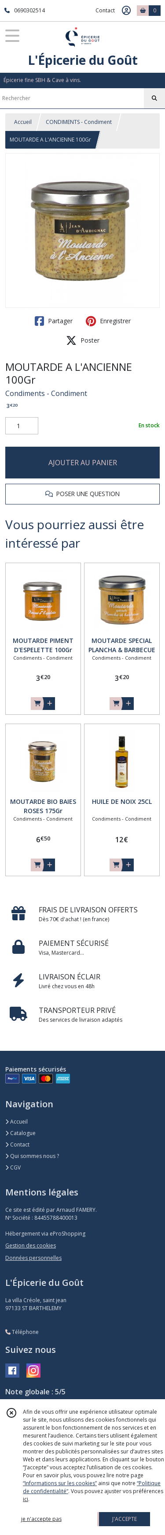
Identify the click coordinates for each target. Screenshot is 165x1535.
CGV (13, 1167)
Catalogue (20, 1133)
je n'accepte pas (41, 1519)
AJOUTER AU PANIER (82, 462)
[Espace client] (126, 10)
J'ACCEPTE (124, 1519)
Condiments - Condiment (46, 393)
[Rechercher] (154, 98)
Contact (105, 10)
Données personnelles (33, 1258)
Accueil (23, 122)
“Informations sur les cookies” (60, 1483)
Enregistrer (108, 321)
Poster (82, 340)
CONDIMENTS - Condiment (79, 122)
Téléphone (22, 1332)
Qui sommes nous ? (32, 1156)
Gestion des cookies (30, 1245)
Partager (54, 321)
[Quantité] (21, 426)
